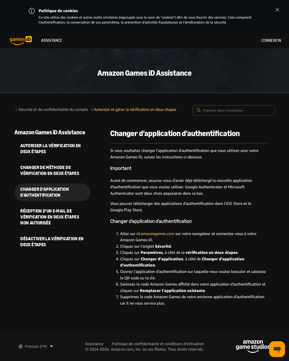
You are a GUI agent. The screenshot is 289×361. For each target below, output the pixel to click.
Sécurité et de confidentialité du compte (51, 109)
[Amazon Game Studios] (253, 346)
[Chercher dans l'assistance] (234, 110)
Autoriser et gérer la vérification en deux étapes (133, 109)
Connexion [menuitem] (271, 40)
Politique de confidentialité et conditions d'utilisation (158, 343)
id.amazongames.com (155, 233)
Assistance (51, 40)
